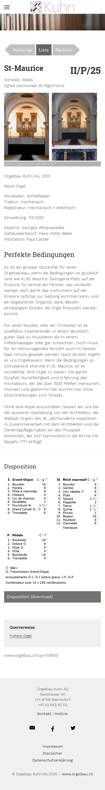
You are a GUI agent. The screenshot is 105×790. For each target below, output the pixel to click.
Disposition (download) (30, 596)
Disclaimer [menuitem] (53, 753)
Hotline (61, 713)
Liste (44, 50)
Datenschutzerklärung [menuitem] (52, 760)
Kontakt (44, 713)
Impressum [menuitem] (52, 746)
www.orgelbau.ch (77, 774)
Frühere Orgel (21, 636)
